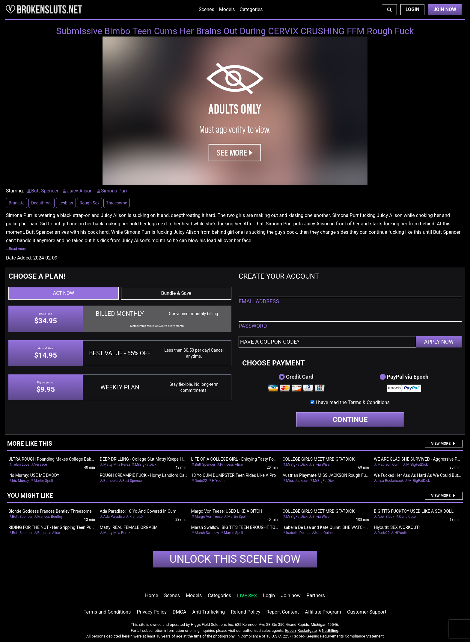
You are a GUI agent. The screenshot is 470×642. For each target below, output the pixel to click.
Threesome (116, 203)
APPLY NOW (439, 342)
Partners (316, 595)
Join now (290, 595)
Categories (251, 9)
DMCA (179, 612)
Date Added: (19, 258)
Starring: (15, 191)
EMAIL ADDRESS (259, 301)
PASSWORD (253, 326)
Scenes (206, 9)
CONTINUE (350, 419)
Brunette (17, 203)
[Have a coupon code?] (327, 341)
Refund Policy (245, 612)
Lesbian (65, 203)
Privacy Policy (151, 612)
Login (412, 9)
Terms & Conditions (369, 402)
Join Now (444, 9)
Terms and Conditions (107, 612)
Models (227, 9)
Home (151, 595)
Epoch (290, 630)
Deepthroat (41, 203)
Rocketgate (307, 630)
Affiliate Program (323, 612)
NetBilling (330, 630)
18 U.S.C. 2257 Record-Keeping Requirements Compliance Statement (325, 636)
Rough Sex (90, 203)
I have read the (353, 402)
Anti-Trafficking (208, 612)
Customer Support (366, 612)
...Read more (16, 249)
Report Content (282, 612)
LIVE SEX (247, 596)
